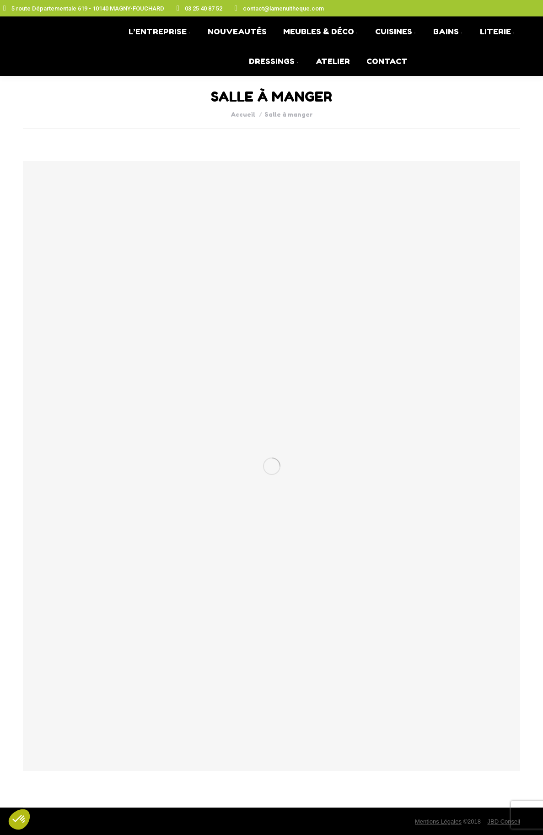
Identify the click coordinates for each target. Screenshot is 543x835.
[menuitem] (160, 31)
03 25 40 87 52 (197, 8)
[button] (19, 819)
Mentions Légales (438, 821)
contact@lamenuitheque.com (277, 8)
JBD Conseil (503, 821)
